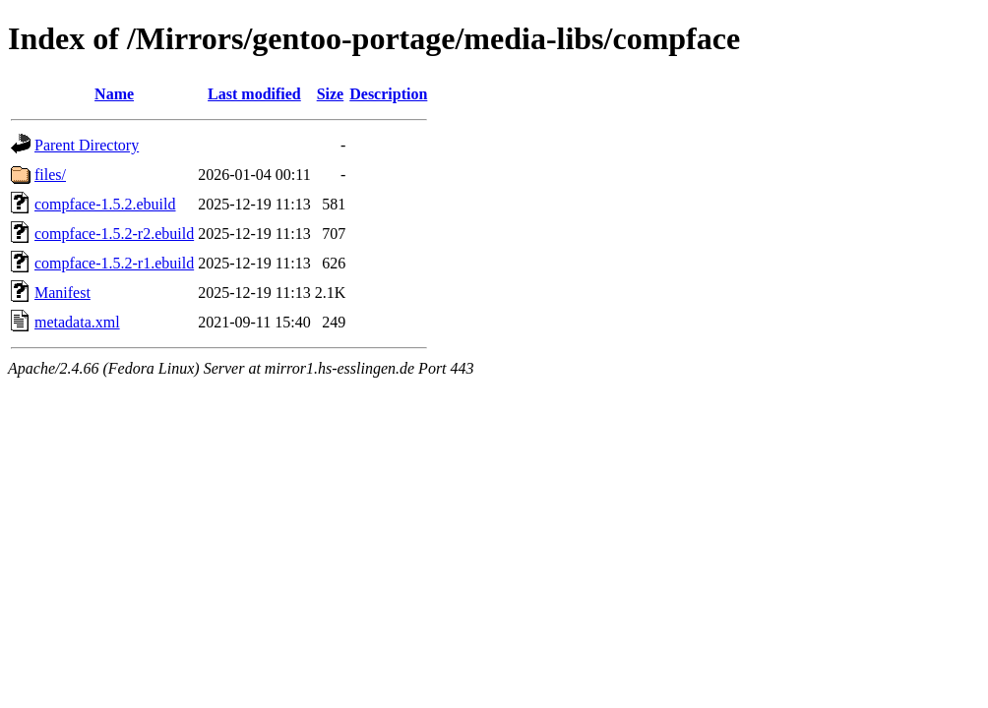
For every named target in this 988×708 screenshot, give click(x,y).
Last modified (254, 94)
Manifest (62, 292)
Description (388, 94)
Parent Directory (86, 145)
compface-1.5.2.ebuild (105, 204)
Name (114, 94)
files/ (50, 174)
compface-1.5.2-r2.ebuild (114, 233)
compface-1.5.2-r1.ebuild (114, 263)
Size (330, 94)
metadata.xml (77, 322)
